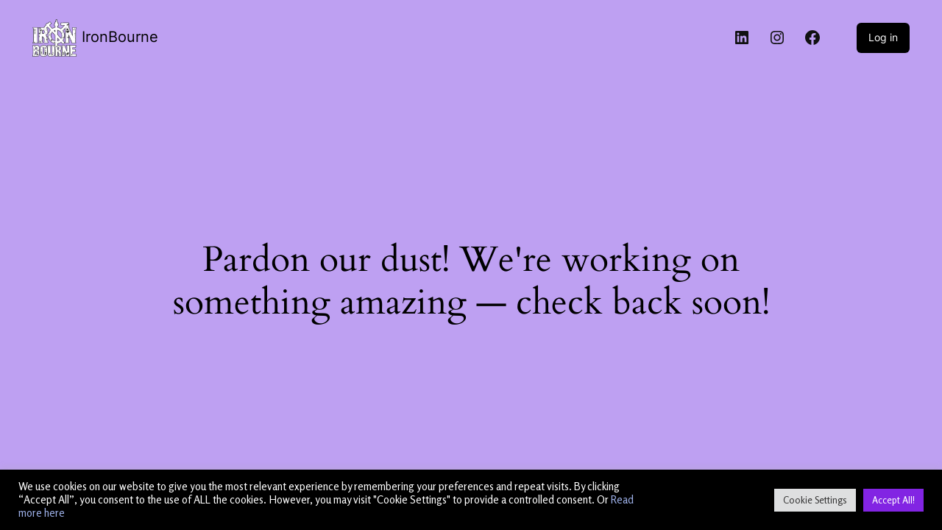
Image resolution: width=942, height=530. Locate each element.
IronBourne (120, 37)
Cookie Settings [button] (815, 500)
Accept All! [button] (893, 500)
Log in (883, 37)
